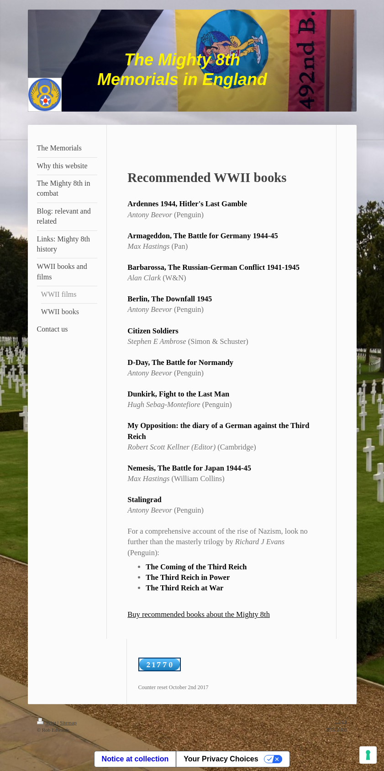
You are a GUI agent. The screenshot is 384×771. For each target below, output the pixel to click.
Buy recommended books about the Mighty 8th (198, 614)
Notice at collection (135, 759)
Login (341, 721)
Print (47, 722)
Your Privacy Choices (221, 759)
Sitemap (68, 722)
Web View (336, 728)
